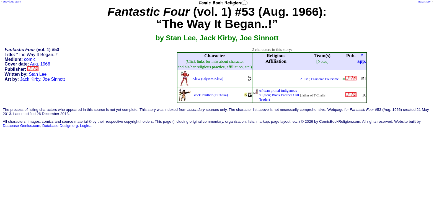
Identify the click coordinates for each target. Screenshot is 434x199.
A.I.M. (304, 79)
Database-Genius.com (21, 126)
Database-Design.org (60, 126)
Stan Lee (37, 74)
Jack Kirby (30, 79)
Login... (86, 126)
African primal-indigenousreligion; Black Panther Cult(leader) (279, 94)
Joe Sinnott (54, 79)
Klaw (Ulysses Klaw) (207, 79)
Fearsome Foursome (325, 79)
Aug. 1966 (40, 64)
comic (30, 59)
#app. (361, 58)
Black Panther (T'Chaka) (210, 95)
